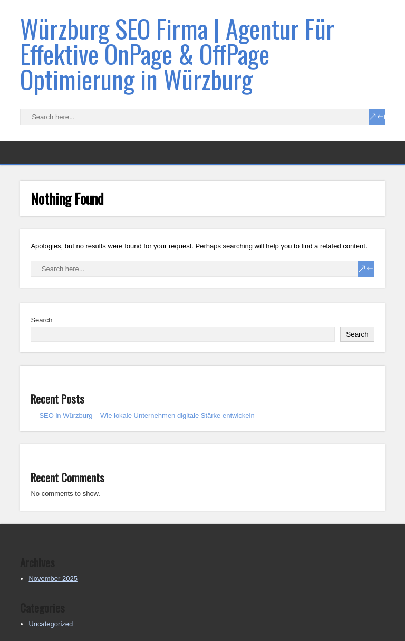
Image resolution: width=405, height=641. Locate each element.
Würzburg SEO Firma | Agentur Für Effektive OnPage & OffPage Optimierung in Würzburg (177, 53)
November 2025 (53, 578)
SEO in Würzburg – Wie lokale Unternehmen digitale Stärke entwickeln (146, 415)
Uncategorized (50, 624)
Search (41, 320)
